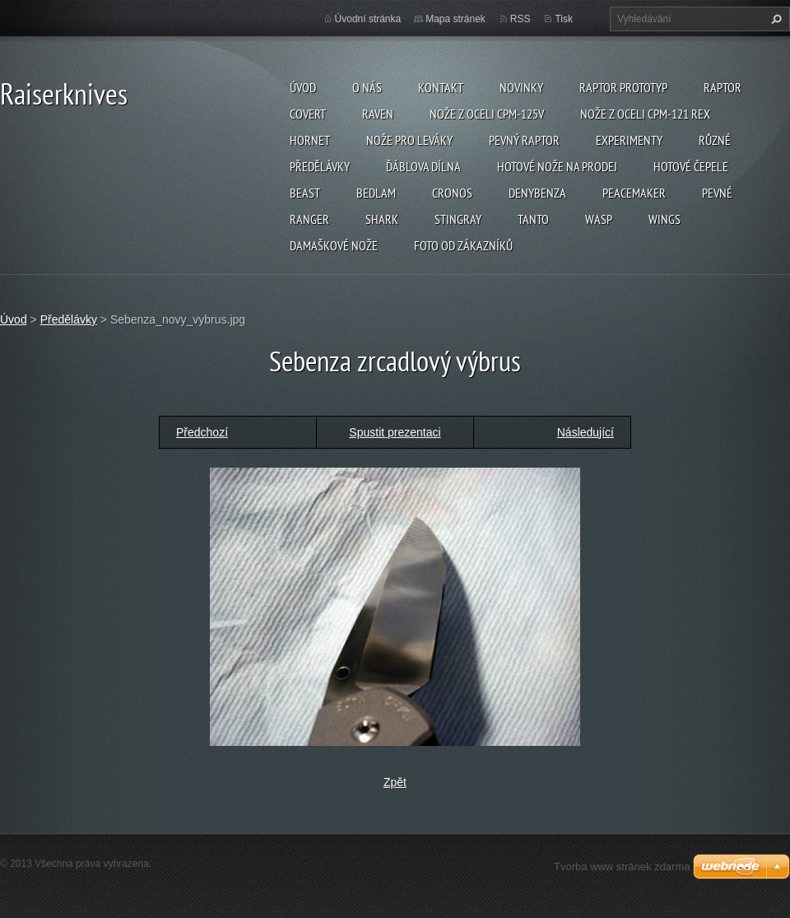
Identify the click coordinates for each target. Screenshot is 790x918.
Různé (715, 140)
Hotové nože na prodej (557, 166)
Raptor (722, 87)
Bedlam (376, 192)
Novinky (521, 87)
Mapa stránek (455, 19)
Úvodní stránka (368, 19)
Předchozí (202, 432)
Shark (381, 219)
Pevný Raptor (524, 140)
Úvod (303, 87)
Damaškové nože (334, 245)
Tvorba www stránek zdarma (622, 866)
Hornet (310, 140)
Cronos (452, 192)
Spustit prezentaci (394, 432)
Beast (305, 192)
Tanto (533, 219)
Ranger (309, 219)
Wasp (598, 219)
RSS (520, 19)
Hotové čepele (690, 166)
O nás (367, 87)
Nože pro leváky (409, 140)
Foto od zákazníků (463, 245)
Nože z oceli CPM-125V (487, 113)
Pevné (717, 192)
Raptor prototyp (623, 87)
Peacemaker (634, 192)
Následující (585, 432)
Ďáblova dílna (423, 166)
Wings (664, 219)
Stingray (457, 219)
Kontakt (440, 87)
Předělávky (320, 166)
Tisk (564, 19)
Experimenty (629, 140)
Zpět (395, 782)
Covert (308, 113)
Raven (377, 113)
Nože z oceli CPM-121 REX (645, 113)
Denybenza (537, 192)
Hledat (774, 19)
